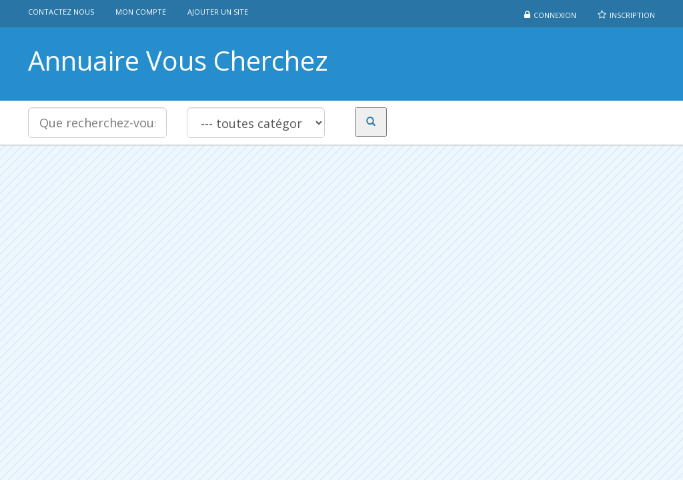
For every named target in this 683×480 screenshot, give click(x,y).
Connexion (555, 15)
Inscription (632, 15)
